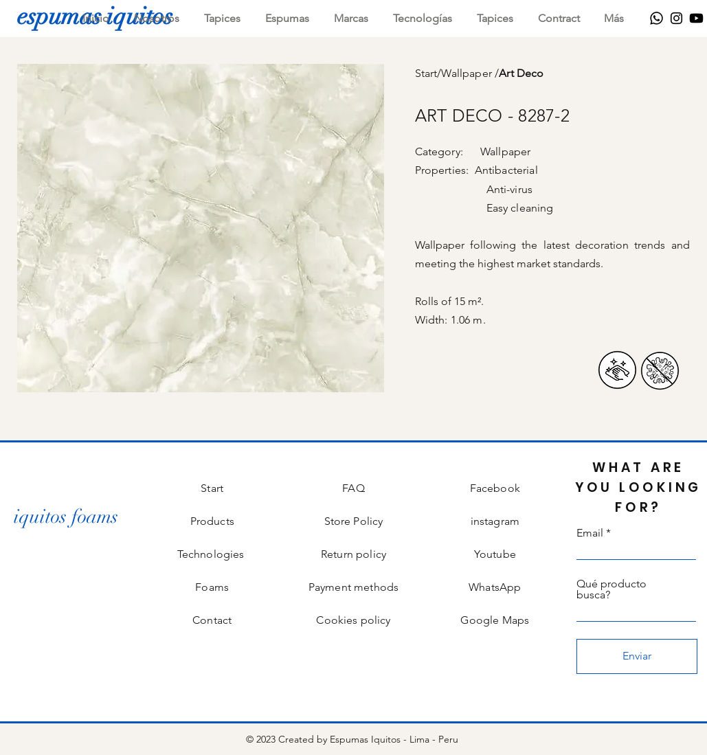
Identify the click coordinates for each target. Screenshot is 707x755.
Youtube (495, 554)
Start (426, 73)
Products (212, 521)
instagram (495, 521)
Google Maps (494, 620)
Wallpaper (468, 73)
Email (589, 533)
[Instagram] (676, 18)
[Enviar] (636, 656)
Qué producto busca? (611, 589)
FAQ (353, 488)
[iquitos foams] (65, 517)
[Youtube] (696, 18)
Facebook (495, 488)
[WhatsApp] (656, 18)
